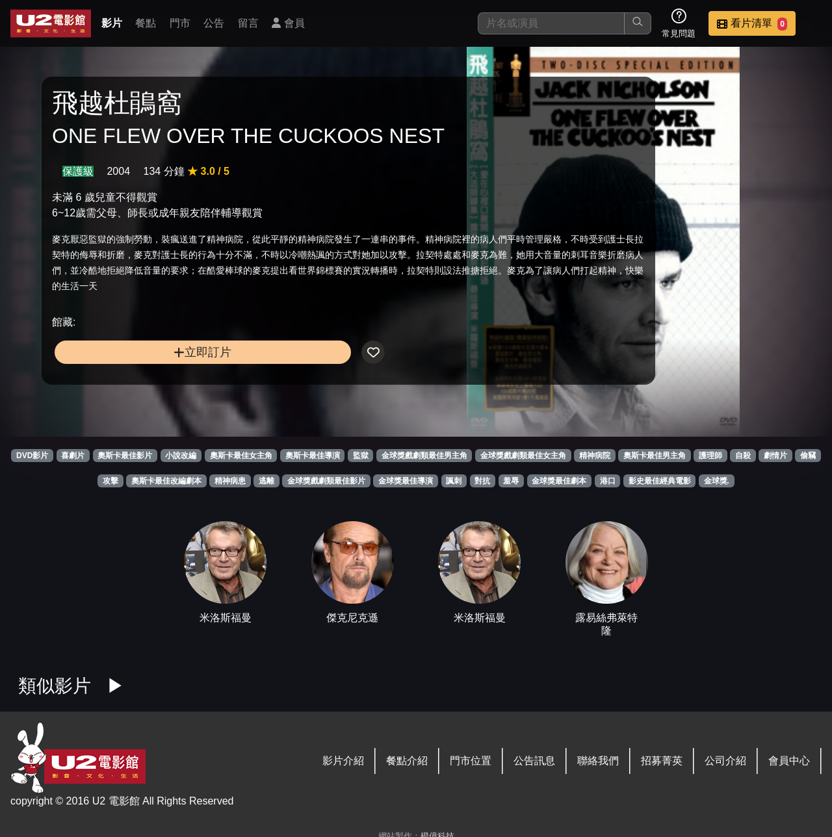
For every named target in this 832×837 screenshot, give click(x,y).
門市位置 (470, 760)
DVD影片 (32, 455)
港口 (608, 480)
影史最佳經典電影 (660, 480)
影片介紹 (343, 760)
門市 (180, 23)
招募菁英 (661, 760)
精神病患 (230, 480)
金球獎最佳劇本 (559, 480)
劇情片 (775, 455)
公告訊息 (534, 760)
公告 (213, 23)
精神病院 (594, 455)
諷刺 (454, 480)
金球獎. (716, 480)
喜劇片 (72, 455)
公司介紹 (725, 760)
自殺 (743, 455)
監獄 (361, 455)
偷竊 (808, 455)
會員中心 (789, 760)
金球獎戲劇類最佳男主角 (424, 455)
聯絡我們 (598, 760)
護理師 (710, 455)
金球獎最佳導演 (405, 480)
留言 (248, 23)
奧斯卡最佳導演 (312, 455)
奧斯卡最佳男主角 (654, 455)
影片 (111, 23)
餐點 (145, 23)
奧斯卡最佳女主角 (241, 455)
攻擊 (110, 480)
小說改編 (180, 455)
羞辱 (511, 480)
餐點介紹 (407, 760)
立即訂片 (143, 408)
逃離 (266, 480)
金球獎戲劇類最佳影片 (326, 480)
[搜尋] (551, 23)
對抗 (482, 480)
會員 (288, 23)
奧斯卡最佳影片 (125, 455)
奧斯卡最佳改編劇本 (166, 480)
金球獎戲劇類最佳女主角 (523, 455)
